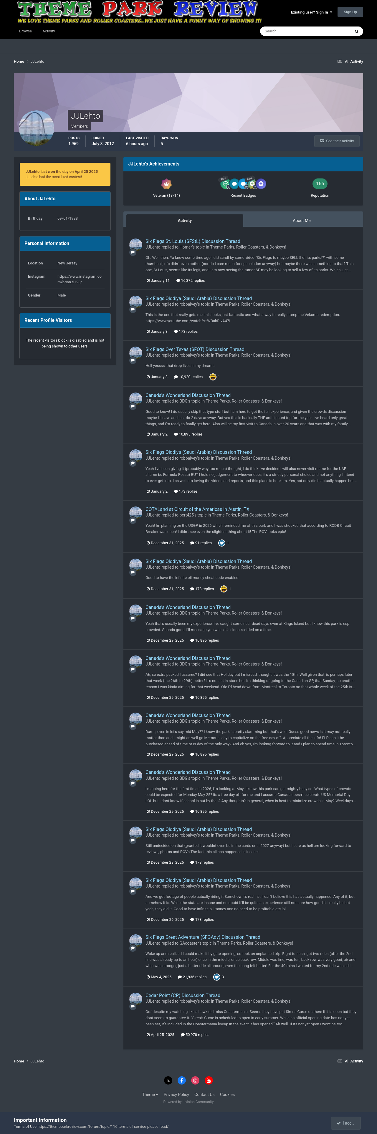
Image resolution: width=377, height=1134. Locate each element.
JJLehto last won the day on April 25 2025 (62, 171)
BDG (183, 401)
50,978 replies (195, 1034)
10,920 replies (188, 377)
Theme (150, 1094)
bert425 (186, 515)
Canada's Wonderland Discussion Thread (188, 395)
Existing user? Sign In (311, 12)
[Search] (287, 31)
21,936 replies (192, 977)
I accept (346, 1123)
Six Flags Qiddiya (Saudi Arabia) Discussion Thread (198, 298)
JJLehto (153, 247)
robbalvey (188, 304)
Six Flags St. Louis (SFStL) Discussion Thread (192, 241)
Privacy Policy (176, 1094)
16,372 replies (190, 280)
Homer (185, 247)
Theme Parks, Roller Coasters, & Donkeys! (248, 247)
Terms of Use (25, 1126)
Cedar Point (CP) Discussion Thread (182, 995)
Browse (25, 31)
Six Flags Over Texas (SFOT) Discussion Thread (194, 349)
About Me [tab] (301, 220)
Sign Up (350, 12)
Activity (48, 31)
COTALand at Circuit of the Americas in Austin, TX (197, 509)
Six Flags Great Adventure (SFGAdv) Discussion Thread (202, 937)
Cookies (227, 1094)
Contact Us (204, 1094)
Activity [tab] (185, 220)
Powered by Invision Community (188, 1102)
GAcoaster (189, 943)
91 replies (200, 543)
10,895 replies (188, 434)
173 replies (186, 331)
